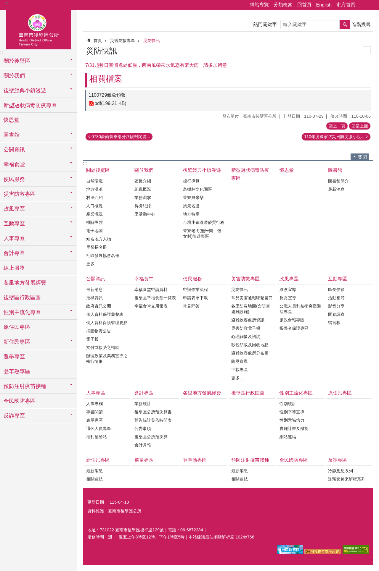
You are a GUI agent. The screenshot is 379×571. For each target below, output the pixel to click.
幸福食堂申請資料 (151, 289)
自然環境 (94, 181)
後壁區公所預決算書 (153, 412)
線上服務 (14, 268)
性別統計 (288, 403)
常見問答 (191, 306)
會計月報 (142, 445)
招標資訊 (94, 297)
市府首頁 (345, 4)
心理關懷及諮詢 (245, 336)
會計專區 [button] (14, 253)
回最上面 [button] (359, 126)
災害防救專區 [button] (20, 194)
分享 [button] (362, 5)
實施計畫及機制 (294, 428)
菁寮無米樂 (193, 197)
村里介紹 (94, 197)
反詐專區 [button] (14, 416)
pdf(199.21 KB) (110, 103)
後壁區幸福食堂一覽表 (155, 297)
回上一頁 (337, 126)
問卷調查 (336, 314)
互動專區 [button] (14, 224)
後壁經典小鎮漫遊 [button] (25, 90)
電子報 (92, 339)
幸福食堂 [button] (14, 164)
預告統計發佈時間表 (153, 420)
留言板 (334, 322)
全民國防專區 (20, 401)
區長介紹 (142, 181)
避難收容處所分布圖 (250, 353)
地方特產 (191, 214)
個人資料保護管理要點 (107, 322)
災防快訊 (151, 40)
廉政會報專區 (292, 320)
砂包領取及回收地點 (250, 344)
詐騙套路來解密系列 (346, 479)
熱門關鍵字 (265, 24)
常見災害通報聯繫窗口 (252, 297)
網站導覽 (259, 4)
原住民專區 (17, 327)
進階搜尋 (361, 24)
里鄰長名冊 (96, 247)
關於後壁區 (98, 170)
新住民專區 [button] (17, 342)
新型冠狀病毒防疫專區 (30, 105)
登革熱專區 (17, 371)
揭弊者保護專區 (294, 328)
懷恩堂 (12, 120)
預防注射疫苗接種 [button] (25, 386)
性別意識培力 (292, 420)
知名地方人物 (98, 239)
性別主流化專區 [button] (22, 312)
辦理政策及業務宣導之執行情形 (107, 358)
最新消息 (336, 189)
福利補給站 (96, 436)
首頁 (98, 40)
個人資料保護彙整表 (104, 314)
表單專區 (94, 420)
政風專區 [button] (14, 209)
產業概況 (94, 214)
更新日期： (97, 502)
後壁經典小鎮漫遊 (202, 170)
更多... (92, 263)
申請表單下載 (195, 297)
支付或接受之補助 (102, 347)
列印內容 (367, 50)
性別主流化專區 (296, 392)
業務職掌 (142, 197)
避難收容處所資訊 (247, 320)
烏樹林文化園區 (197, 189)
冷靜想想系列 (340, 470)
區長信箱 (336, 289)
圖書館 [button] (12, 135)
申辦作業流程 (195, 289)
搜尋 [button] (345, 24)
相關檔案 (105, 78)
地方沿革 (94, 189)
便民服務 (192, 278)
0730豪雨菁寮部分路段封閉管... (120, 136)
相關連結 (94, 479)
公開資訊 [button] (14, 150)
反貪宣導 (288, 297)
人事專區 (95, 392)
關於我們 (143, 170)
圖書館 (335, 170)
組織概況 (142, 189)
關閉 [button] (362, 156)
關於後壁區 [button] (17, 61)
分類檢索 (283, 4)
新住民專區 (98, 459)
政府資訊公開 (98, 306)
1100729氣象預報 (107, 95)
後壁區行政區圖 (22, 297)
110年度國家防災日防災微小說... (334, 136)
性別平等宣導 (292, 412)
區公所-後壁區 (38, 28)
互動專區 (337, 278)
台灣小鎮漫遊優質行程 (203, 222)
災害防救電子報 (245, 328)
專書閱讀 (94, 412)
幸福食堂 (143, 278)
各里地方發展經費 (25, 283)
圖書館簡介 (338, 181)
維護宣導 (288, 289)
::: (6, 3)
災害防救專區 (122, 40)
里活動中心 (144, 214)
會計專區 (143, 392)
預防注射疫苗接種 (250, 459)
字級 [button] (371, 5)
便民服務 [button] (14, 179)
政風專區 (289, 278)
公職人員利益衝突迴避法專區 (300, 309)
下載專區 (239, 369)
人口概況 (94, 205)
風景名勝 (191, 205)
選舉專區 (14, 357)
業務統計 (142, 403)
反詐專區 (337, 459)
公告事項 (142, 428)
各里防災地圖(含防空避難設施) (250, 309)
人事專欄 (94, 403)
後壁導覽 (191, 181)
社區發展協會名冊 (102, 255)
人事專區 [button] (14, 238)
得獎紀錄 (142, 205)
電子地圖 (94, 230)
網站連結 (288, 436)
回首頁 (304, 4)
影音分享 (336, 306)
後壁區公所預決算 (151, 436)
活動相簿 (336, 297)
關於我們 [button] (14, 76)
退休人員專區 (98, 428)
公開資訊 (95, 278)
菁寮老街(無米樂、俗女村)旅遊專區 (202, 233)
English (324, 4)
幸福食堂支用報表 (151, 306)
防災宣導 (239, 361)
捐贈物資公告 (98, 331)
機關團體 (94, 222)
